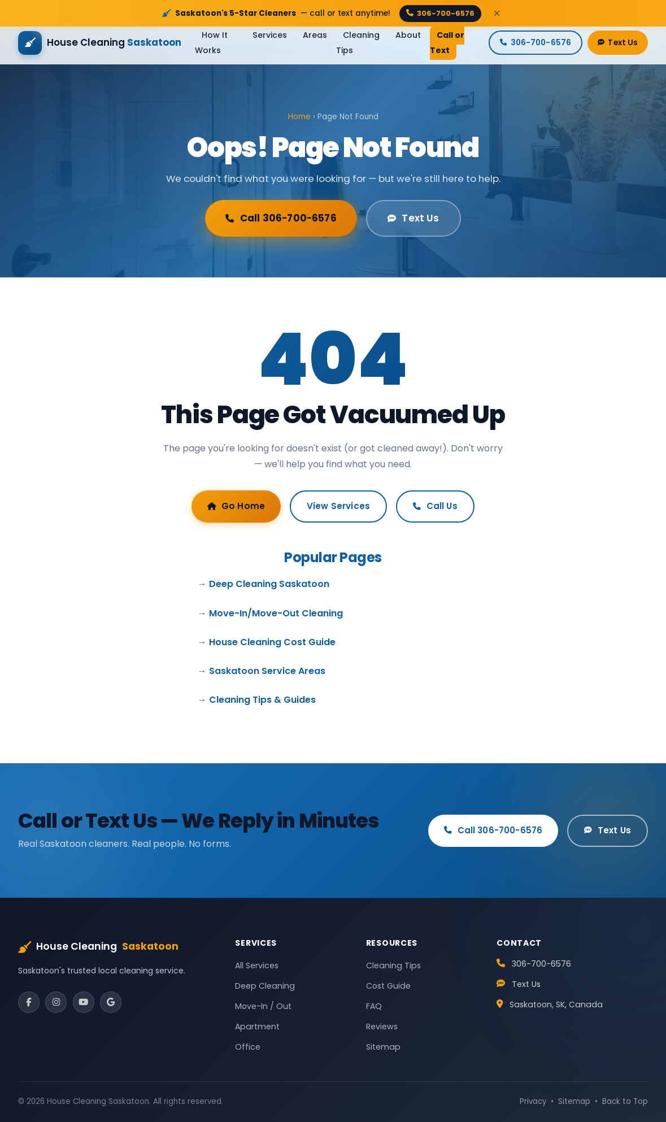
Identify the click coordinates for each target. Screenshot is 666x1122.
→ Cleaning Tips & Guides (257, 699)
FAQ (374, 1006)
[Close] (497, 13)
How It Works (211, 42)
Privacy (533, 1101)
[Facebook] (29, 1002)
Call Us (435, 506)
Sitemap (383, 1047)
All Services (256, 965)
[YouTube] (83, 1002)
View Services (338, 506)
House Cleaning (98, 946)
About (408, 35)
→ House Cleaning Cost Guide (267, 642)
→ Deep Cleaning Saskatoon (263, 583)
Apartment (257, 1026)
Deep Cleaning (265, 985)
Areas (315, 35)
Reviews (382, 1026)
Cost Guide (388, 985)
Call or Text (447, 42)
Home (299, 116)
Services (270, 35)
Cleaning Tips (358, 42)
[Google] (110, 1002)
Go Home (236, 506)
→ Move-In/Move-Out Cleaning (270, 613)
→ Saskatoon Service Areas (261, 670)
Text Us (618, 42)
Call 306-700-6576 (280, 218)
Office (247, 1047)
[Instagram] (56, 1002)
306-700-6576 (440, 13)
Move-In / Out (263, 1006)
